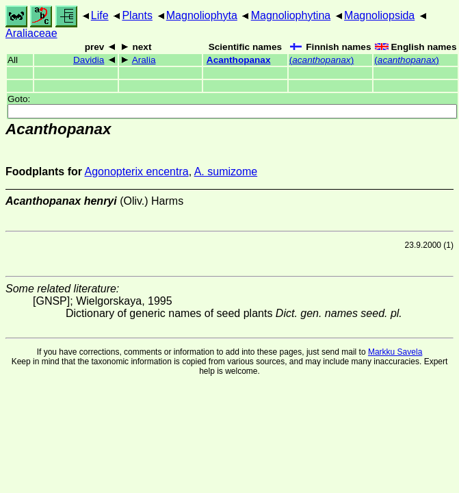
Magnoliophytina (291, 15)
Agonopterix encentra (137, 171)
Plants (137, 15)
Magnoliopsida (379, 15)
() (321, 60)
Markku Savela (395, 352)
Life (100, 15)
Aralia (144, 60)
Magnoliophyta (201, 15)
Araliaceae (31, 33)
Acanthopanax (239, 60)
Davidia (88, 60)
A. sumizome (225, 171)
